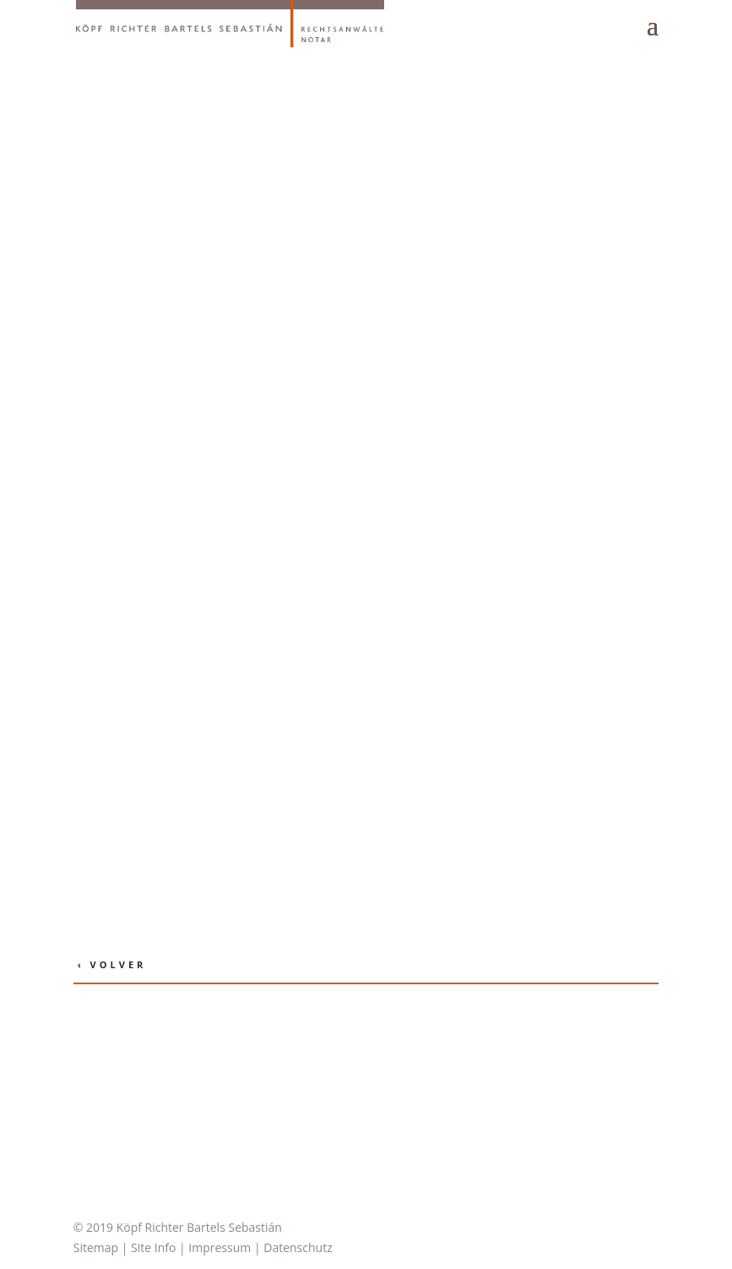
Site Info (153, 1247)
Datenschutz (297, 1247)
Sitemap (95, 1247)
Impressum (219, 1247)
